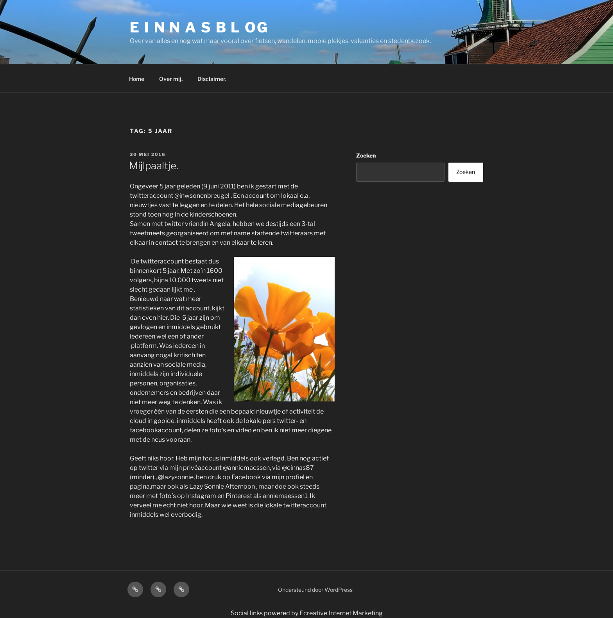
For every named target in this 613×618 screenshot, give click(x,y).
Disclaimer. (211, 78)
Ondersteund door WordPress (315, 589)
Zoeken (366, 155)
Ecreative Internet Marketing (341, 613)
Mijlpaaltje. (153, 165)
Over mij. (171, 78)
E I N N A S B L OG (199, 27)
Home (136, 78)
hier (162, 317)
